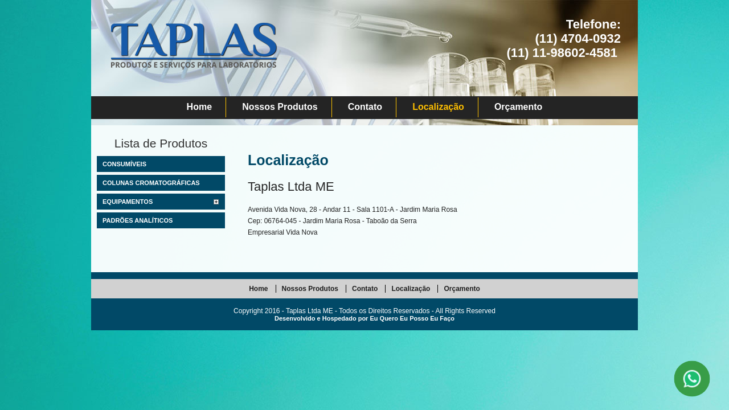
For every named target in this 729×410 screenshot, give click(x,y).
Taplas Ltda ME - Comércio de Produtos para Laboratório (193, 57)
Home (199, 107)
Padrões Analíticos (138, 220)
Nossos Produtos (279, 107)
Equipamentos (128, 201)
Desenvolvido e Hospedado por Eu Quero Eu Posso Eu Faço (364, 318)
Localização (438, 107)
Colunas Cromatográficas (151, 182)
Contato (365, 107)
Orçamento (518, 107)
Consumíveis (124, 164)
